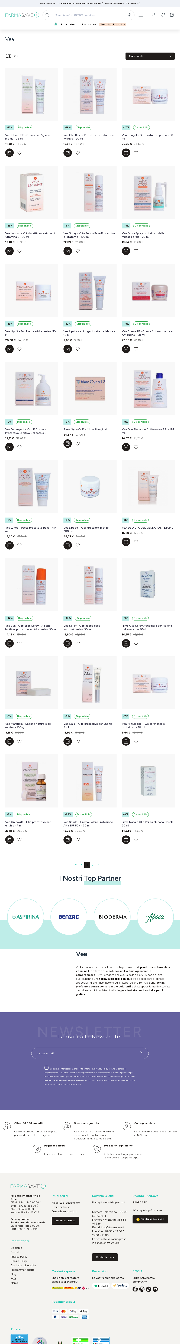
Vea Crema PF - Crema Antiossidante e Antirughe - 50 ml (147, 333)
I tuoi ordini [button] (60, 1196)
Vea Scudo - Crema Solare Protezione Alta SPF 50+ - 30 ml (88, 823)
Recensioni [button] (100, 1271)
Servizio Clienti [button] (103, 1196)
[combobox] (88, 15)
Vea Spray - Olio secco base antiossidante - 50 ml (81, 627)
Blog (13, 1274)
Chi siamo (16, 1247)
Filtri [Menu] (12, 56)
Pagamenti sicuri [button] (64, 1302)
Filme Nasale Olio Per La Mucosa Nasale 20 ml (147, 823)
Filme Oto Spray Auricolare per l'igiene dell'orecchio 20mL (147, 627)
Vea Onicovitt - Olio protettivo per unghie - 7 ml (28, 823)
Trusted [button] (16, 1329)
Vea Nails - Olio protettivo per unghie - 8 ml (88, 725)
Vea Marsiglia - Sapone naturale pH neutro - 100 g (28, 725)
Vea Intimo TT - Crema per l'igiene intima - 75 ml (27, 136)
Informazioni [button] (20, 1241)
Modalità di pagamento (66, 1202)
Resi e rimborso (61, 1207)
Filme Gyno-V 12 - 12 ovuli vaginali (85, 429)
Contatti (16, 1252)
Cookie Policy (19, 1261)
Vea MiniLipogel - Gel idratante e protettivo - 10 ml (143, 725)
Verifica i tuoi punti (152, 1218)
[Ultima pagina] (104, 864)
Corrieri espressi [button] (64, 1271)
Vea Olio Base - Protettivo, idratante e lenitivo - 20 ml (88, 136)
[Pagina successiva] (98, 864)
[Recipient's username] (83, 1053)
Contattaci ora (105, 1257)
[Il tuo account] (153, 15)
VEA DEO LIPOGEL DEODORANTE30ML (147, 527)
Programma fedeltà (22, 1269)
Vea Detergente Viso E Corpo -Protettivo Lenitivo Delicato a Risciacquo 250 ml (25, 431)
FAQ (13, 1278)
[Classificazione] (150, 56)
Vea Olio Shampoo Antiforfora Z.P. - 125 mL (148, 431)
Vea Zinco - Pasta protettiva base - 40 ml (30, 529)
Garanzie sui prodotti (64, 1211)
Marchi (14, 1283)
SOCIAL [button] (138, 1271)
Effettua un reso (65, 1220)
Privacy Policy (102, 1069)
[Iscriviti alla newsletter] (141, 1053)
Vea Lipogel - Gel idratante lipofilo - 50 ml (147, 136)
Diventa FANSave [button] (146, 1196)
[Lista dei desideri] (163, 15)
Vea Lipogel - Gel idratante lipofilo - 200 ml (87, 529)
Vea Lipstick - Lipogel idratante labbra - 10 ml (89, 333)
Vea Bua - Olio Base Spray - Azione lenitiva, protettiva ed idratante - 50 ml (30, 627)
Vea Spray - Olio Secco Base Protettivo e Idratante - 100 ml (89, 235)
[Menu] (141, 15)
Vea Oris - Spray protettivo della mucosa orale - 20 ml (143, 235)
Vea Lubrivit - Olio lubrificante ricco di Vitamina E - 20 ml (30, 235)
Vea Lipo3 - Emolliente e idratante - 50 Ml (30, 333)
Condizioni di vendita (23, 1265)
